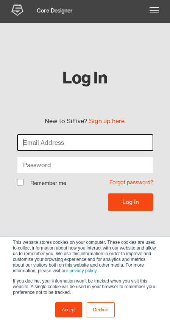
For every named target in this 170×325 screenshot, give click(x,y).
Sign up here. (107, 121)
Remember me (41, 183)
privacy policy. (83, 270)
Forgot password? (131, 182)
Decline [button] (100, 309)
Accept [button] (69, 309)
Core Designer (55, 10)
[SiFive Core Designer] (18, 11)
